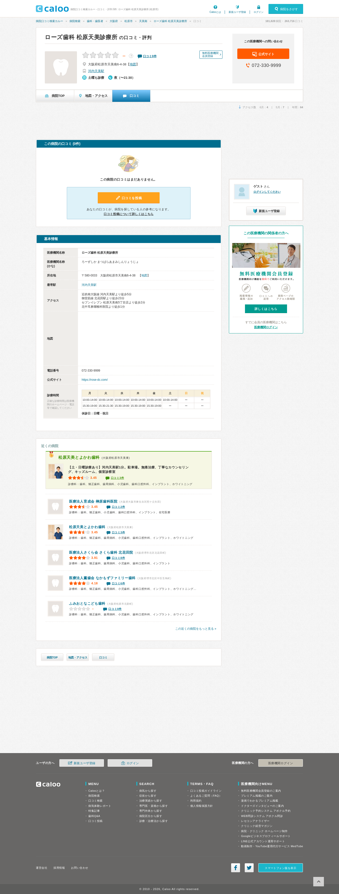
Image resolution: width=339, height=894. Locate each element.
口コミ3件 (117, 477)
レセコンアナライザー (255, 820)
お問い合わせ (79, 867)
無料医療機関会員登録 (210, 54)
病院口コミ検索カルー (49, 21)
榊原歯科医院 (93, 501)
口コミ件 (150, 56)
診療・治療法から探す (153, 820)
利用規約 (196, 800)
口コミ (103, 657)
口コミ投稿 (95, 820)
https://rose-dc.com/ (95, 379)
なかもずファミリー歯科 (102, 578)
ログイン (259, 12)
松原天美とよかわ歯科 (79, 457)
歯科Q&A (94, 815)
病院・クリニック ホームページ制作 (264, 831)
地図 (133, 64)
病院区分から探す (150, 815)
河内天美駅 (96, 71)
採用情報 (59, 867)
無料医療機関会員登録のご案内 (261, 790)
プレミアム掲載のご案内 (256, 795)
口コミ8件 (118, 557)
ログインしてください (267, 191)
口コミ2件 (118, 506)
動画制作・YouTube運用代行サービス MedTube (272, 846)
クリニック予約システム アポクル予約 (266, 810)
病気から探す (147, 790)
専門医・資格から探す (153, 805)
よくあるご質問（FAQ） (206, 795)
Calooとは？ (96, 790)
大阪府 (114, 21)
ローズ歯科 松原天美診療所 (170, 21)
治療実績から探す (150, 800)
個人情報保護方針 (201, 805)
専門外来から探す (150, 810)
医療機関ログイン (266, 327)
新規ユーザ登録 (237, 12)
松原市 (128, 21)
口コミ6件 (118, 583)
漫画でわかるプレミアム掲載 (259, 800)
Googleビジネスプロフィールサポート (266, 836)
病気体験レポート (99, 805)
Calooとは (215, 12)
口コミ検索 (95, 800)
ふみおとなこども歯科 (87, 603)
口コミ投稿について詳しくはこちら (129, 214)
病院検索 (75, 21)
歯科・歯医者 (95, 21)
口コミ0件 (115, 608)
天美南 (143, 21)
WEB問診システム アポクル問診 (262, 815)
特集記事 (94, 810)
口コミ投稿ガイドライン (206, 790)
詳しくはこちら (266, 309)
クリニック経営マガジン (256, 825)
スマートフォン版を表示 (280, 868)
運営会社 (41, 867)
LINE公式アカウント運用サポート (263, 841)
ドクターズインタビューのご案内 (262, 805)
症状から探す (147, 795)
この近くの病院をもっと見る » (195, 628)
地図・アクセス (77, 657)
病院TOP (52, 657)
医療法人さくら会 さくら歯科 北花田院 (101, 552)
